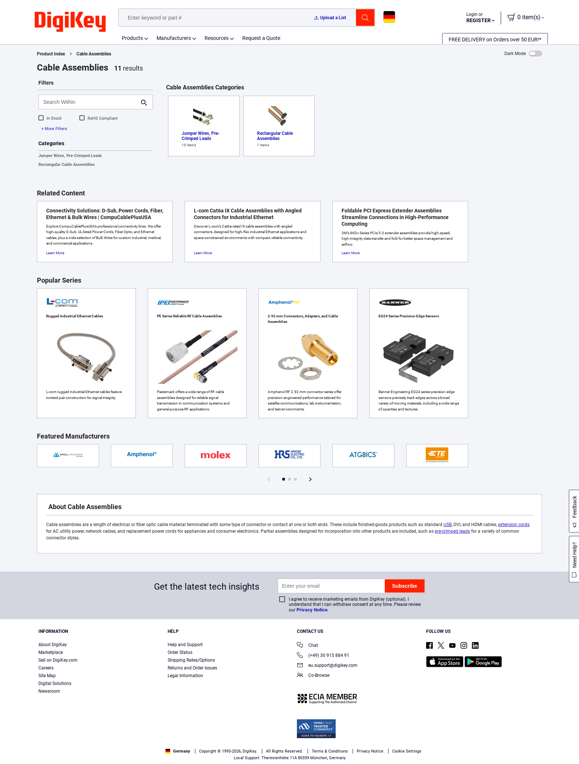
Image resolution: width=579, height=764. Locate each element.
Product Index (51, 54)
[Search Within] (89, 102)
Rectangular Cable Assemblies (66, 165)
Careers (46, 668)
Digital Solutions (54, 683)
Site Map (47, 675)
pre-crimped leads (452, 531)
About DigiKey (52, 644)
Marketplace (50, 652)
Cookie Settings (406, 751)
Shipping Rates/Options (191, 660)
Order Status (180, 652)
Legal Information (185, 675)
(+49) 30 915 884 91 (323, 655)
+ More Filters (54, 128)
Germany (177, 751)
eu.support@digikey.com (327, 665)
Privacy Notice (312, 610)
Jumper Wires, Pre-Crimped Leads (70, 156)
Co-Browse (313, 675)
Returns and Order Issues (192, 668)
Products (132, 38)
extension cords (514, 524)
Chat (307, 645)
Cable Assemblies (93, 54)
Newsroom (49, 691)
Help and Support (185, 644)
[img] (70, 22)
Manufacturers (174, 38)
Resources (217, 38)
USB (447, 524)
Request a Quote (261, 38)
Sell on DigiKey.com (58, 660)
